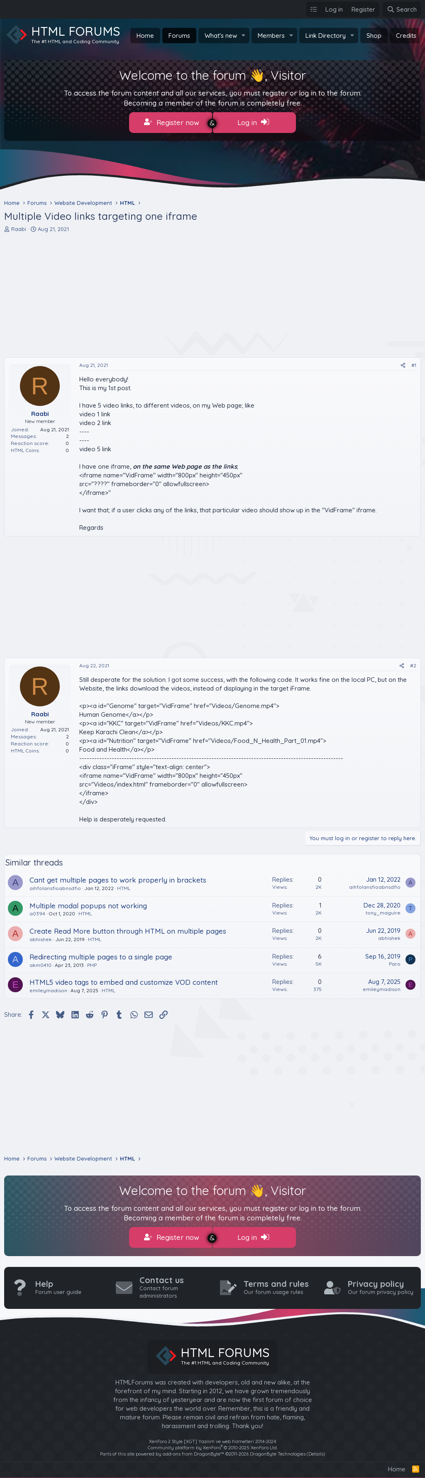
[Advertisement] (212, 293)
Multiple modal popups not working (88, 903)
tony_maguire (383, 910)
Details (315, 1450)
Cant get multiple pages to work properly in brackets (117, 878)
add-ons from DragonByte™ (193, 1450)
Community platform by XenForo (213, 1444)
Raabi (18, 227)
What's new (221, 35)
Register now (171, 122)
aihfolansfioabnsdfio (55, 886)
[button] (243, 35)
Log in (253, 122)
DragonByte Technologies (277, 1450)
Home (145, 35)
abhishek (40, 938)
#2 (413, 664)
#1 (413, 363)
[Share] (403, 364)
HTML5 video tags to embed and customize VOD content (123, 980)
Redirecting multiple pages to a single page (100, 954)
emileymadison (48, 989)
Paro (395, 962)
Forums (179, 35)
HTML (123, 886)
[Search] (402, 9)
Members (271, 35)
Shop (373, 35)
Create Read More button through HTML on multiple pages (127, 929)
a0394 (37, 912)
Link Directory (325, 35)
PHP (92, 963)
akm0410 (40, 963)
